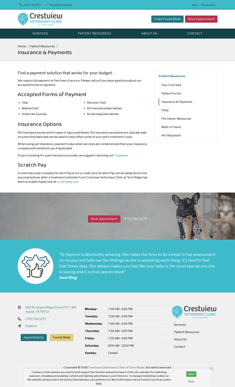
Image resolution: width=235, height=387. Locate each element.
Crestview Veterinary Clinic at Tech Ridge (116, 367)
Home (22, 46)
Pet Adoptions (171, 135)
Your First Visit (171, 85)
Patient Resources (94, 33)
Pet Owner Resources (176, 118)
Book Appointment (201, 19)
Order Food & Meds (167, 19)
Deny (191, 381)
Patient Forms (171, 93)
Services (40, 33)
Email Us (31, 326)
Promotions (208, 4)
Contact (195, 33)
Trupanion (121, 155)
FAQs (165, 110)
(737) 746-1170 (135, 219)
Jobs (194, 4)
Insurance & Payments (176, 102)
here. (99, 383)
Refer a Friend (171, 127)
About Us (149, 33)
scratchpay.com (67, 181)
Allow (191, 374)
